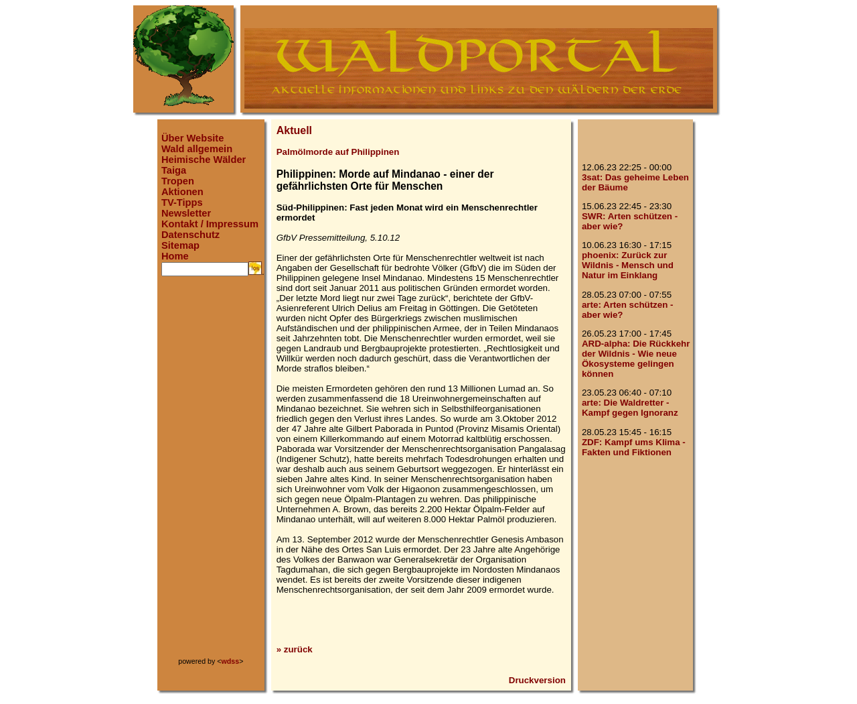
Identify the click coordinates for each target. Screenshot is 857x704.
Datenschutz (190, 234)
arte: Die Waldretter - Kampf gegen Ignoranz (630, 408)
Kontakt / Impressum (209, 224)
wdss (231, 661)
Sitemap (180, 245)
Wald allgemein (196, 148)
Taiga (173, 170)
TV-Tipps (182, 202)
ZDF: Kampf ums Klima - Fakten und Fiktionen (634, 447)
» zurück (295, 649)
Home (175, 256)
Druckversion (537, 680)
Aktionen (182, 191)
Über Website (192, 138)
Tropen (177, 181)
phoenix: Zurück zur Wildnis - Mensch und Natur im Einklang (628, 265)
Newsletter (186, 213)
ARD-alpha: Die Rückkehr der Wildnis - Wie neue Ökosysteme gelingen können (636, 359)
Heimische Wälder (203, 159)
